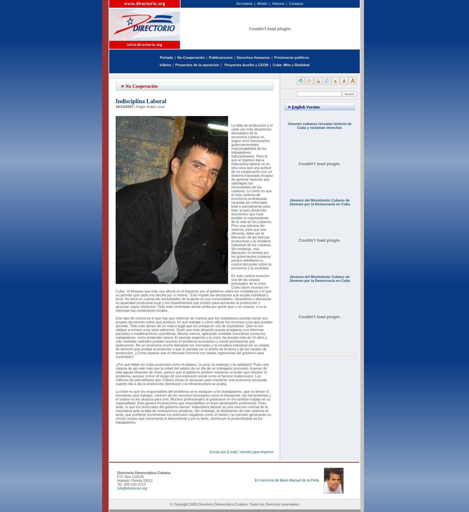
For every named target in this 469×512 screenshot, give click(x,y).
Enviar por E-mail (223, 452)
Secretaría (244, 3)
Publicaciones (221, 57)
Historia (278, 3)
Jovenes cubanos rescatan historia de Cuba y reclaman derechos (319, 126)
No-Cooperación (191, 57)
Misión (262, 3)
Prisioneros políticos (291, 57)
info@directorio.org (132, 488)
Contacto (296, 3)
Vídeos (165, 65)
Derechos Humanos (253, 57)
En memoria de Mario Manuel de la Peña (287, 480)
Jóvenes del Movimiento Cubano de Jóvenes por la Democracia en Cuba (319, 202)
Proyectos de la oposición (197, 65)
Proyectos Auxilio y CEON (247, 65)
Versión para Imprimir (256, 452)
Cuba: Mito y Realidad (290, 65)
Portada (166, 57)
